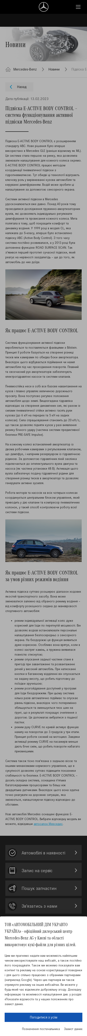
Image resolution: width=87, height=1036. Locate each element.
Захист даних (73, 1029)
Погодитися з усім (43, 1017)
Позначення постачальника (41, 1029)
